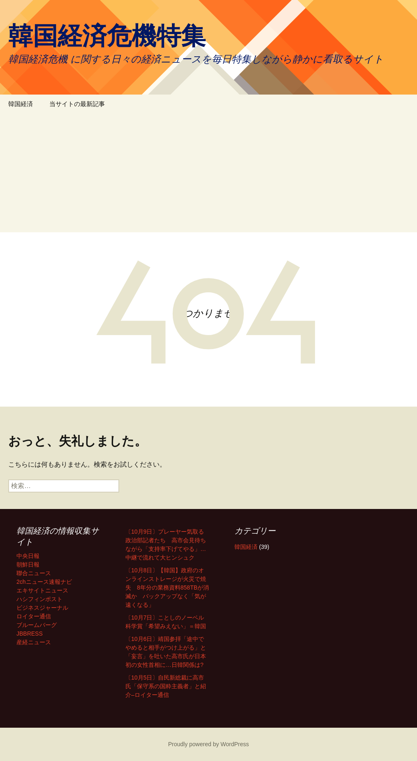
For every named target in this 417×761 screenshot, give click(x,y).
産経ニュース (33, 642)
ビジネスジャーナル (42, 607)
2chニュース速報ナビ (44, 581)
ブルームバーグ (36, 625)
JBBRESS (29, 633)
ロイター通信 (33, 616)
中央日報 (27, 556)
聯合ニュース (33, 573)
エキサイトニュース (42, 590)
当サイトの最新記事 (77, 103)
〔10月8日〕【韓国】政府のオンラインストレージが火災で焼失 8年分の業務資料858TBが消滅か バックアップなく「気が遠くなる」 (167, 587)
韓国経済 (20, 103)
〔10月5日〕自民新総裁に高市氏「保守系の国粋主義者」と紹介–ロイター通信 (165, 686)
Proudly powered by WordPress (208, 744)
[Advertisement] (208, 174)
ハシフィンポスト (39, 599)
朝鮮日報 (27, 564)
